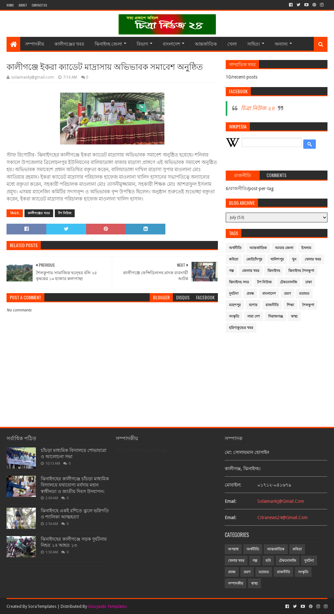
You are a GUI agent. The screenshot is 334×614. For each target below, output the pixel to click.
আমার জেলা (284, 248)
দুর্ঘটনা (233, 294)
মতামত (304, 294)
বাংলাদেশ (171, 43)
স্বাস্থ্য (294, 316)
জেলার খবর (250, 271)
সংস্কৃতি (234, 316)
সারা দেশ (253, 316)
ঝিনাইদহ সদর (239, 282)
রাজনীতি (272, 305)
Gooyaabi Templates (107, 606)
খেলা (232, 43)
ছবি (268, 561)
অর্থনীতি (235, 248)
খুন (294, 259)
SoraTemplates (42, 606)
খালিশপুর (277, 259)
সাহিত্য (253, 43)
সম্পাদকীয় (34, 43)
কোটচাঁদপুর (254, 259)
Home (10, 5)
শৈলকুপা (308, 305)
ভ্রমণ (287, 294)
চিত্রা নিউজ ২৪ (258, 108)
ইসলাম (306, 248)
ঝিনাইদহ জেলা (108, 43)
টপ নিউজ (64, 213)
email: (230, 501)
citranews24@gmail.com (282, 517)
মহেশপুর (235, 305)
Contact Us (39, 5)
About (23, 5)
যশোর (253, 305)
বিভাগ (142, 43)
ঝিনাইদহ (273, 271)
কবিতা (233, 259)
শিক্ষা (290, 305)
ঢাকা (308, 282)
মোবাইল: (233, 484)
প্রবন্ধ (250, 294)
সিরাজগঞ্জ (275, 316)
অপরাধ (233, 549)
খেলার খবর (313, 259)
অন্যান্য (281, 43)
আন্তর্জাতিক (206, 43)
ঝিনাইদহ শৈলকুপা (301, 271)
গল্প (231, 271)
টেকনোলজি (288, 282)
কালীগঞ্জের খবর (69, 43)
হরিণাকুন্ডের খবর (241, 328)
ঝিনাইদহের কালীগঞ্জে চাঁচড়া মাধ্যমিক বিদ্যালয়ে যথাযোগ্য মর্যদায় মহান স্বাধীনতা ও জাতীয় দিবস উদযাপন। (75, 485)
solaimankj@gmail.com (280, 501)
